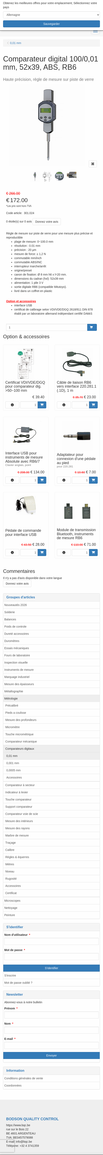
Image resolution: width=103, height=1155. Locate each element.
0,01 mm (11, 756)
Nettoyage (10, 907)
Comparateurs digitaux (19, 748)
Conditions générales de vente (23, 1078)
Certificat (11, 893)
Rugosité (11, 878)
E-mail (8, 1038)
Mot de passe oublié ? (18, 982)
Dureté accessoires (16, 633)
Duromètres (11, 641)
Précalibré (11, 705)
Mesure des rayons (17, 828)
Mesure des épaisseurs (19, 684)
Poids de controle (15, 626)
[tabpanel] (35, 176)
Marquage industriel (16, 677)
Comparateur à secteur (20, 785)
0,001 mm (12, 763)
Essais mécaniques (16, 648)
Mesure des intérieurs (19, 821)
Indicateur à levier (16, 792)
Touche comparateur (18, 799)
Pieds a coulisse (15, 712)
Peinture (9, 915)
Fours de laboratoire (17, 655)
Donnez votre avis (46, 221)
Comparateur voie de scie (21, 814)
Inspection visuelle (16, 662)
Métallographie (13, 691)
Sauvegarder (51, 23)
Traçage (10, 842)
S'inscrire (10, 975)
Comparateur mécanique (21, 741)
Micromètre (12, 727)
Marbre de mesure (17, 835)
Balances (10, 619)
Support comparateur (18, 806)
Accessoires (14, 777)
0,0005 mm (13, 770)
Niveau (9, 871)
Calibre (9, 849)
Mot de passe (13, 950)
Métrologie (11, 698)
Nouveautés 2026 (15, 605)
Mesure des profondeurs (20, 720)
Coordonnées (13, 1085)
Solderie (9, 612)
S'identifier (51, 968)
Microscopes (12, 900)
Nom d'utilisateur (16, 934)
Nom (7, 1023)
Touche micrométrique (19, 734)
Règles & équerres (17, 857)
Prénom (9, 1008)
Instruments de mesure (19, 669)
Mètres (9, 864)
